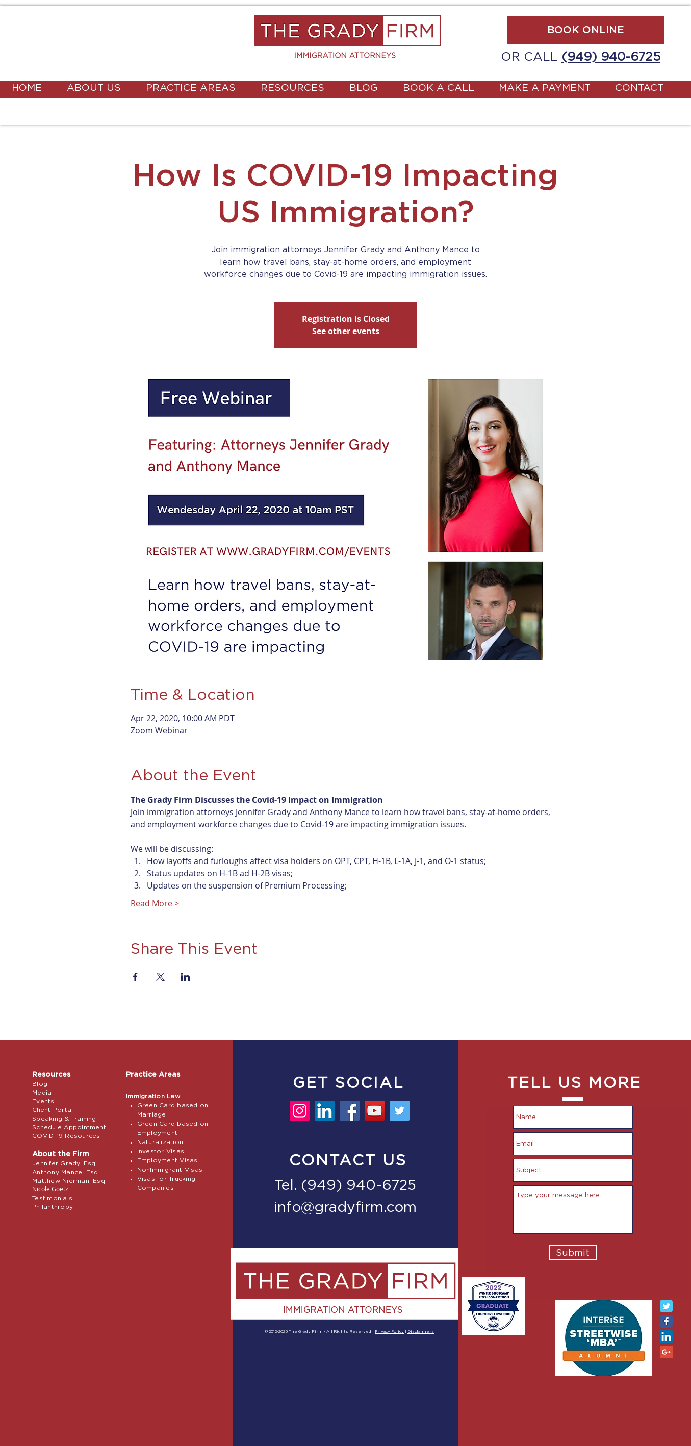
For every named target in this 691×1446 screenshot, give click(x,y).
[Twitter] (400, 1111)
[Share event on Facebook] (135, 977)
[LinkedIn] (325, 1111)
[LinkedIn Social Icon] (666, 1336)
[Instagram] (300, 1111)
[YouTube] (375, 1111)
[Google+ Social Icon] (666, 1352)
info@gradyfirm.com (345, 1208)
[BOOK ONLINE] (585, 30)
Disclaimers (420, 1332)
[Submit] (573, 1252)
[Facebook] (350, 1111)
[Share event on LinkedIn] (185, 977)
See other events (345, 331)
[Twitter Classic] (666, 1306)
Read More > (155, 903)
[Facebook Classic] (666, 1321)
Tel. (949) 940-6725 (345, 1186)
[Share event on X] (160, 977)
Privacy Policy (389, 1332)
